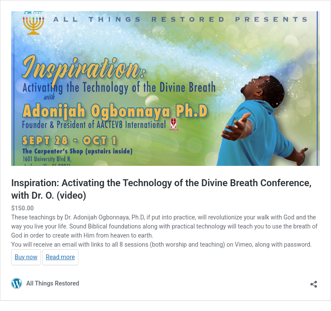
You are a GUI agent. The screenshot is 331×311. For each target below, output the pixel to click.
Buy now (26, 257)
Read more (60, 257)
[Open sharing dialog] (314, 281)
